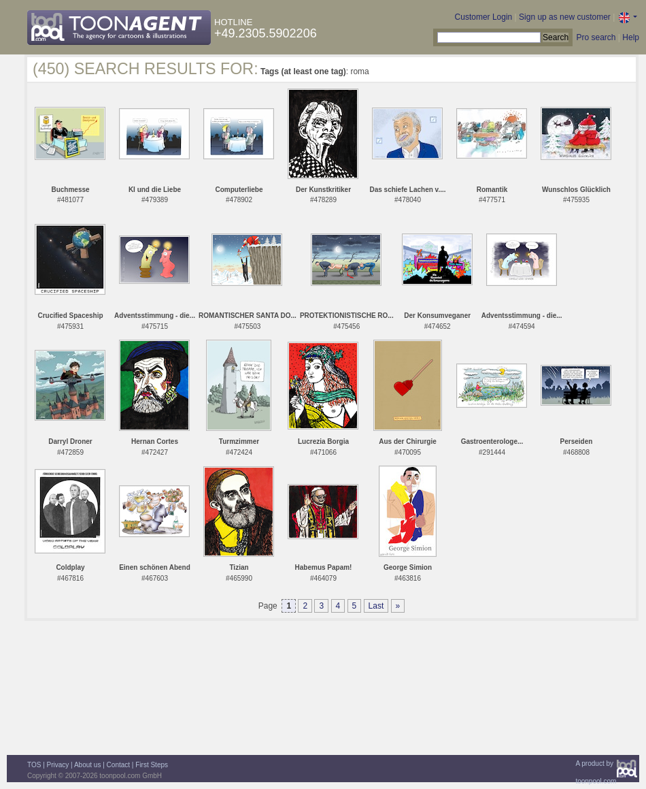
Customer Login (484, 17)
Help (630, 37)
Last (376, 606)
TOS (34, 765)
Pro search (595, 37)
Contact (118, 765)
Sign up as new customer (565, 17)
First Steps (151, 765)
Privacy (58, 765)
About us (87, 765)
